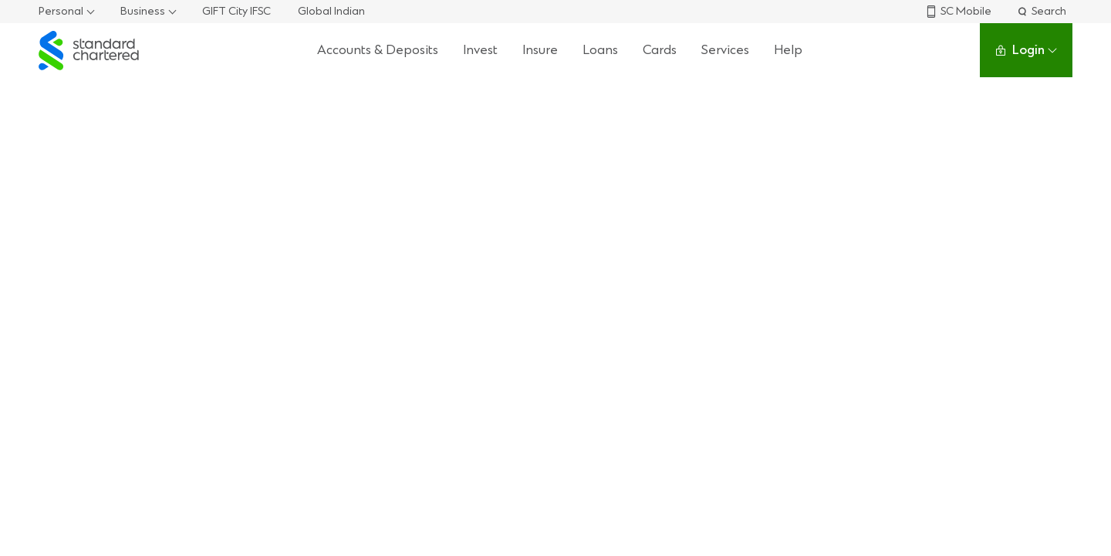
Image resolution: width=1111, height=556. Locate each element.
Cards (660, 50)
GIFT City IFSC (236, 11)
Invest (480, 50)
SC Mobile (958, 11)
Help (788, 50)
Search (1041, 11)
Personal (61, 11)
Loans (600, 50)
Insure (540, 50)
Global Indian (331, 11)
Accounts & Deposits (377, 50)
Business (142, 11)
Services (725, 50)
